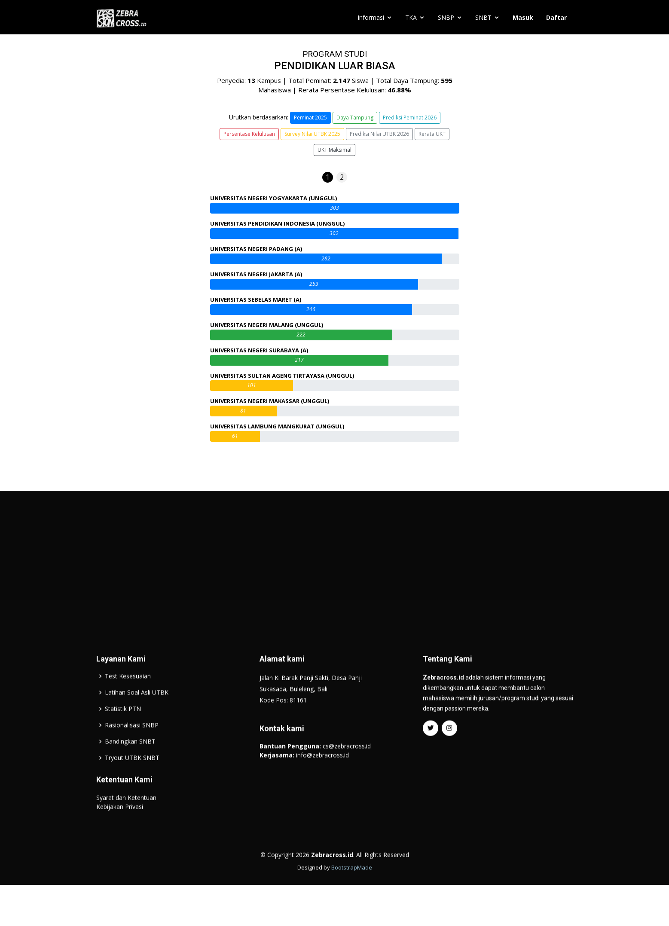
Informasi (370, 17)
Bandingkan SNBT (130, 764)
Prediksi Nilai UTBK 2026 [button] (379, 134)
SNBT (483, 17)
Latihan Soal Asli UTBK (136, 715)
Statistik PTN (123, 731)
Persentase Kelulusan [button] (249, 134)
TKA (411, 17)
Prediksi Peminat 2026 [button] (410, 117)
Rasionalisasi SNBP (132, 747)
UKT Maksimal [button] (334, 149)
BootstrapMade (351, 889)
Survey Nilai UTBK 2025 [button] (312, 134)
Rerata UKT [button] (432, 134)
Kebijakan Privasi (119, 829)
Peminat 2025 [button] (310, 117)
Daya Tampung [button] (354, 117)
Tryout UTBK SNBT (132, 780)
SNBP (446, 17)
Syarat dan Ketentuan (126, 820)
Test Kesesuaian (128, 698)
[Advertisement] (334, 582)
